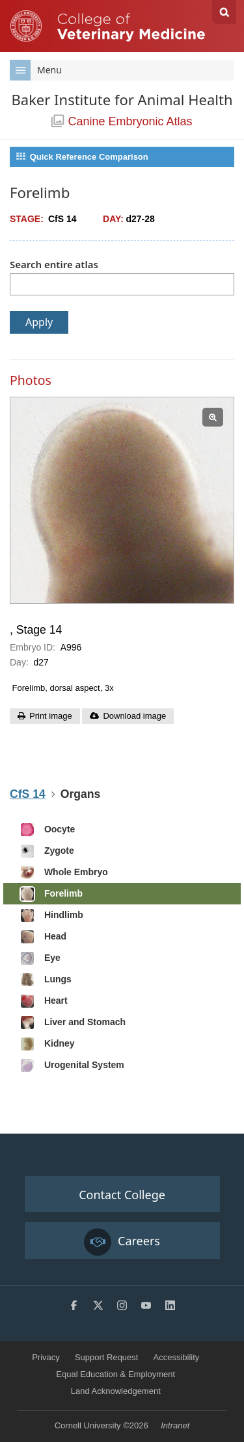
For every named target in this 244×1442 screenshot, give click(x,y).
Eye (40, 958)
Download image (134, 716)
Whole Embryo (64, 872)
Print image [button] (50, 716)
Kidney (47, 1044)
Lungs (46, 980)
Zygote (47, 851)
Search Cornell (224, 12)
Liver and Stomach (73, 1022)
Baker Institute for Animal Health (121, 99)
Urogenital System (72, 1065)
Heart (44, 1001)
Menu (36, 70)
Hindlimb (51, 915)
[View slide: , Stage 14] (122, 500)
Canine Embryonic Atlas (121, 121)
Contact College (122, 1194)
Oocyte (47, 830)
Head (43, 937)
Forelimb (51, 894)
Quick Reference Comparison (82, 157)
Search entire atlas (54, 264)
